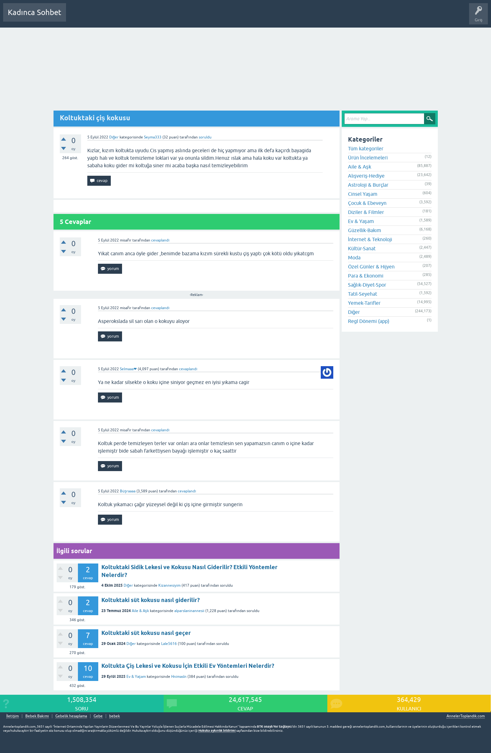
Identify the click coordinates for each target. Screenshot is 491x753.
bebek (114, 716)
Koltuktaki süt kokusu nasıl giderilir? (150, 600)
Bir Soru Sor (187, 16)
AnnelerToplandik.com (466, 716)
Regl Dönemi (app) (368, 321)
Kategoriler (135, 16)
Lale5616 (169, 643)
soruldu (205, 137)
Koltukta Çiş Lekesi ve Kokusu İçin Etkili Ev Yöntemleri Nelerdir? (187, 665)
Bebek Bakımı (256, 16)
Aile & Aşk (140, 611)
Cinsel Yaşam (362, 194)
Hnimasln (179, 676)
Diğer (114, 137)
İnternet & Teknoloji (370, 239)
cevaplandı (160, 240)
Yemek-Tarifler (364, 303)
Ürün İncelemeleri (368, 157)
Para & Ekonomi (365, 275)
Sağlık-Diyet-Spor (367, 285)
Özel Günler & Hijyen (371, 266)
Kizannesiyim (169, 585)
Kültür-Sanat (362, 248)
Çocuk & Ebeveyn (367, 203)
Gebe (98, 716)
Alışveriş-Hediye (366, 176)
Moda (354, 257)
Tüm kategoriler (365, 148)
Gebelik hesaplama (71, 716)
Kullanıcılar (161, 16)
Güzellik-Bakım (364, 230)
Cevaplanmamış (104, 16)
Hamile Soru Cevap (220, 16)
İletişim (12, 716)
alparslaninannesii (189, 611)
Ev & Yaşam (136, 676)
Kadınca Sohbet (34, 12)
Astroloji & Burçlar (368, 185)
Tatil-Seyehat (362, 294)
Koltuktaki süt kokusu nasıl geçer (146, 633)
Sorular (77, 16)
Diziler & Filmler (366, 212)
